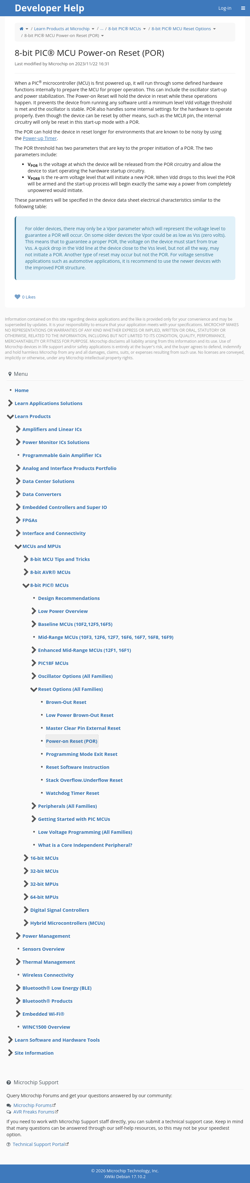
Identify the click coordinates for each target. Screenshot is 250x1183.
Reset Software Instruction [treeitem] (77, 767)
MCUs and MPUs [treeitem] (41, 546)
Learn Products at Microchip (62, 29)
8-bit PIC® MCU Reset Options (181, 29)
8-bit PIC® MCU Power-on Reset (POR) (61, 35)
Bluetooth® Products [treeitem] (47, 1001)
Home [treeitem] (22, 390)
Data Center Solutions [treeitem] (48, 481)
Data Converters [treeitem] (41, 494)
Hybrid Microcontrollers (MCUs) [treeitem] (67, 923)
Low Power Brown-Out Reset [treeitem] (80, 715)
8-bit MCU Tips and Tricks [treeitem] (60, 559)
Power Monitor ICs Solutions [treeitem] (56, 442)
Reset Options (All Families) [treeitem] (70, 689)
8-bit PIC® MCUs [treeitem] (49, 585)
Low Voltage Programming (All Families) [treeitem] (85, 832)
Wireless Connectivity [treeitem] (48, 975)
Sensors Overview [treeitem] (43, 949)
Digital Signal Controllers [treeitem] (59, 910)
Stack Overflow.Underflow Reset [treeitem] (84, 780)
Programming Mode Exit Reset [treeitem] (82, 754)
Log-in (224, 8)
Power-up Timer (40, 138)
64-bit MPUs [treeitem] (44, 897)
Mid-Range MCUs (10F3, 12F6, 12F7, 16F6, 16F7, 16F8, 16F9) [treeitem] (106, 637)
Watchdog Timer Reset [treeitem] (72, 793)
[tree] (125, 390)
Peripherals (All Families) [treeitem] (67, 806)
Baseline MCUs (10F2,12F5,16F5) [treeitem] (75, 624)
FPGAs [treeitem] (29, 520)
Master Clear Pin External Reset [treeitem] (83, 728)
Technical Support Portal (39, 1144)
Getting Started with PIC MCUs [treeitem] (74, 819)
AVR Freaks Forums (33, 1112)
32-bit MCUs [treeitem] (44, 871)
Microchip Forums (32, 1105)
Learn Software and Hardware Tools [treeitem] (57, 1040)
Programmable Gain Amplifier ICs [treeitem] (62, 455)
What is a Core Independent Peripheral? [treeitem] (85, 845)
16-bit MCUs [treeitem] (44, 858)
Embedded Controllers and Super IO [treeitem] (64, 507)
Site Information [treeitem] (34, 1052)
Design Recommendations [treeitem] (69, 598)
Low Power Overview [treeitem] (63, 611)
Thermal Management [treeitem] (48, 962)
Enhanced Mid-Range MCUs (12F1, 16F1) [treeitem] (84, 650)
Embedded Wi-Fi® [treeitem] (43, 1014)
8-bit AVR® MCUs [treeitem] (50, 572)
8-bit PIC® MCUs (124, 29)
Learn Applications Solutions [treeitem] (48, 403)
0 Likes (28, 297)
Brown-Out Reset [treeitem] (66, 702)
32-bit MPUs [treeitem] (44, 884)
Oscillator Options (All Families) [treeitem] (75, 676)
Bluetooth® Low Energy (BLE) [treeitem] (56, 988)
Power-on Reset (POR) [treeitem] (71, 741)
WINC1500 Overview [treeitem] (46, 1027)
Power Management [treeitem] (46, 936)
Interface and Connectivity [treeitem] (54, 533)
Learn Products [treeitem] (33, 416)
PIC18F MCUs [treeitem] (53, 663)
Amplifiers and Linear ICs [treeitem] (52, 429)
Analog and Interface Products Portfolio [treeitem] (69, 468)
